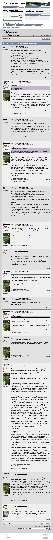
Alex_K (5, 46)
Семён (5, 505)
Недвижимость (11, 34)
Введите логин (39, 11)
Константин (6, 81)
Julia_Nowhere (40, 17)
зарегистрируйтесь (13, 10)
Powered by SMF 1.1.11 (17, 536)
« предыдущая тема (37, 35)
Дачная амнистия (13, 35)
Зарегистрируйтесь (30, 11)
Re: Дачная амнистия (21, 81)
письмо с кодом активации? (17, 11)
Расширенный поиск (14, 23)
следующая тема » (47, 35)
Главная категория (11, 32)
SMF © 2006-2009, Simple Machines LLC (32, 536)
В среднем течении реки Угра (13, 31)
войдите (5, 10)
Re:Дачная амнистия (21, 364)
